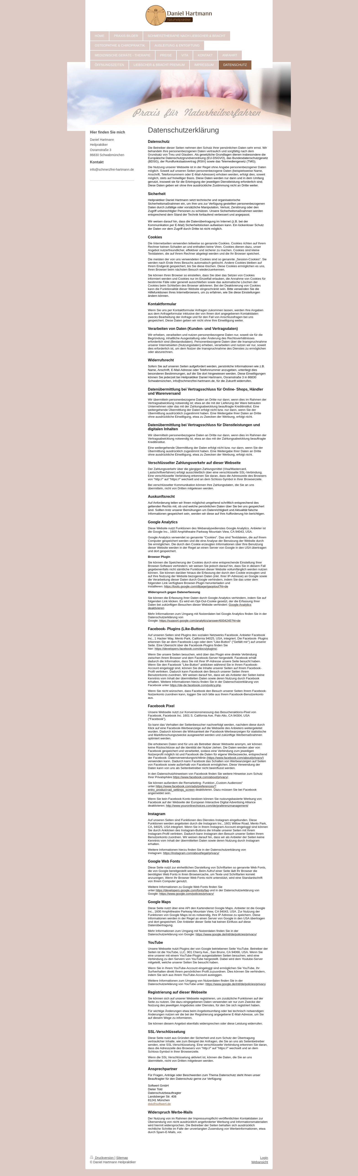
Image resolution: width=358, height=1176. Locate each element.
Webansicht (259, 1162)
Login (264, 1158)
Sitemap (122, 1158)
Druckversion (102, 1158)
